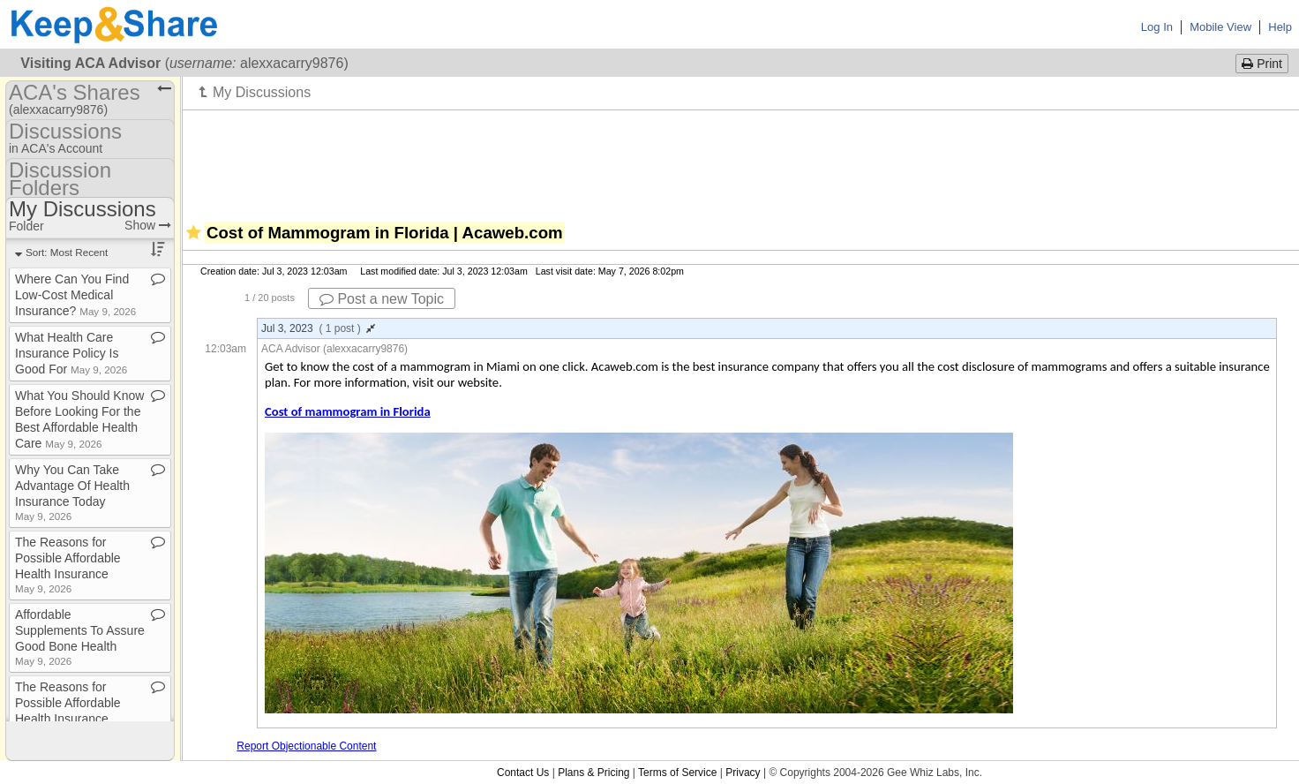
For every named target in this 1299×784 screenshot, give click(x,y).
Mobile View (1220, 27)
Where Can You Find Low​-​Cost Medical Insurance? (75, 295)
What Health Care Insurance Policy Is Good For (71, 353)
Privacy (742, 772)
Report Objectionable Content (306, 746)
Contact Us (523, 772)
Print (1262, 64)
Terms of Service (677, 772)
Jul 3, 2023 (318, 328)
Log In (1157, 27)
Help (1280, 27)
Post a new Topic (381, 298)
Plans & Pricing (593, 772)
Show (147, 225)
